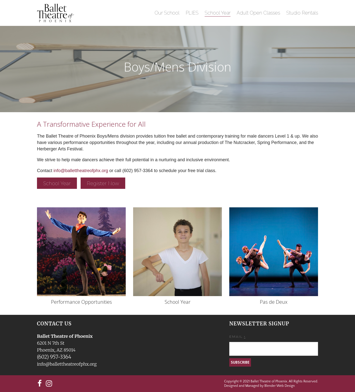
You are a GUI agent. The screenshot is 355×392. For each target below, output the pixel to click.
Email (237, 336)
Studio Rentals (302, 13)
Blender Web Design (279, 386)
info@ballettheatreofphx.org (81, 170)
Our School (167, 13)
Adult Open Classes (258, 13)
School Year (218, 13)
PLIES (192, 13)
